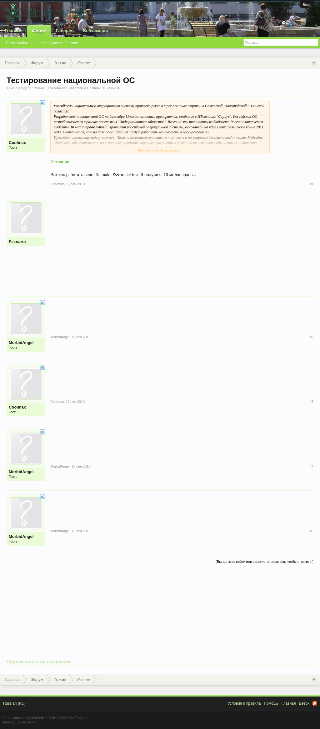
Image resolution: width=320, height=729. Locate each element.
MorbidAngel (21, 342)
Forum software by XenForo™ (45, 718)
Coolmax (93, 88)
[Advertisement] (181, 242)
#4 (311, 466)
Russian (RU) (14, 703)
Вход (307, 5)
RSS (314, 703)
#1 (311, 184)
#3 (311, 402)
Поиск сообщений (20, 43)
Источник (59, 161)
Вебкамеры (95, 30)
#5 (311, 531)
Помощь (271, 703)
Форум (39, 30)
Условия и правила (244, 703)
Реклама (17, 241)
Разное (39, 88)
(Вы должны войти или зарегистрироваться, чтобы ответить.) (264, 561)
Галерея (65, 30)
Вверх (304, 703)
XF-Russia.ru (27, 722)
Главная (13, 30)
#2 (311, 337)
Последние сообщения (59, 43)
